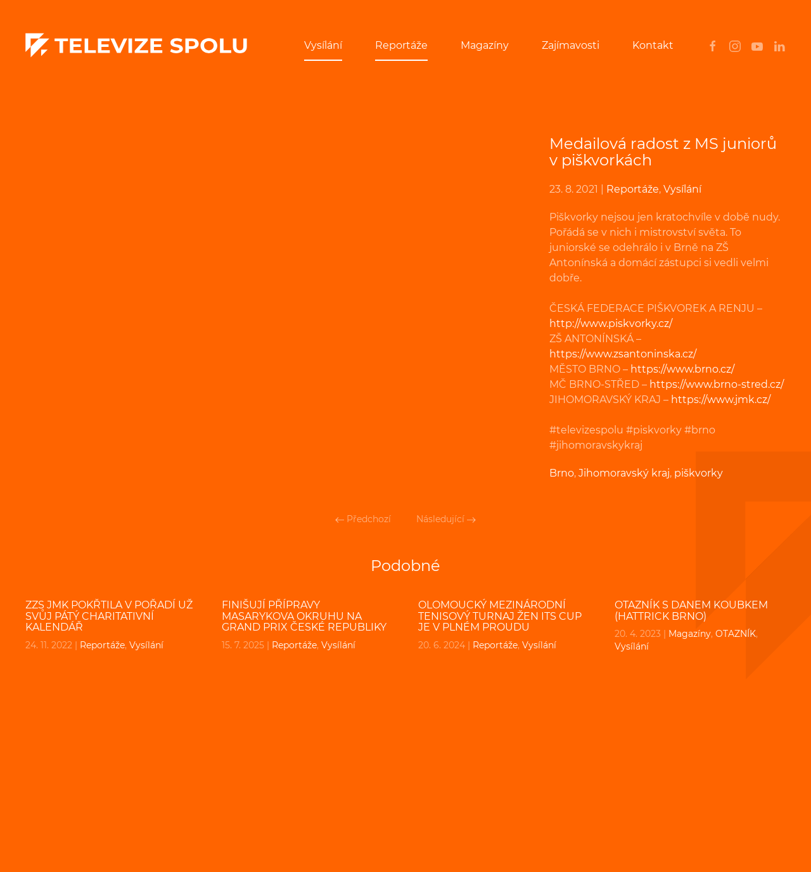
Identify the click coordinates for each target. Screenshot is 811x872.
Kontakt (653, 45)
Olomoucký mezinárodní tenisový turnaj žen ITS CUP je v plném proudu (500, 616)
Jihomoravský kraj (624, 473)
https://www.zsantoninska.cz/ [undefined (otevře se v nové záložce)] (622, 354)
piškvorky (698, 473)
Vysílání (323, 45)
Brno (561, 473)
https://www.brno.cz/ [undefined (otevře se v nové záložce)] (682, 369)
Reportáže (401, 45)
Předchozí (363, 519)
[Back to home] (136, 45)
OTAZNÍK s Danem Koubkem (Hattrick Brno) (691, 610)
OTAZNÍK (735, 633)
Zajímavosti (570, 45)
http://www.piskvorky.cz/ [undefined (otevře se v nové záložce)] (610, 323)
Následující (446, 519)
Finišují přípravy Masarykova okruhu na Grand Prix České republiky (304, 616)
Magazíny (485, 45)
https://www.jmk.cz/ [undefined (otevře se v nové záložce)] (720, 400)
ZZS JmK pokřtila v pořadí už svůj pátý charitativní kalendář (109, 616)
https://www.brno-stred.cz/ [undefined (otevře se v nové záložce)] (716, 384)
